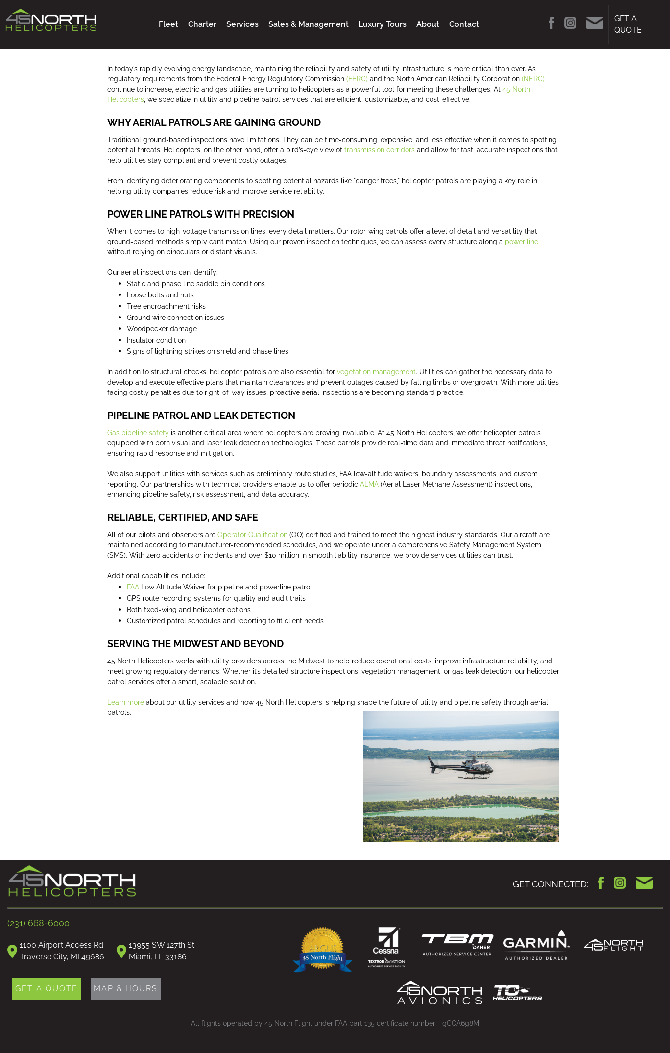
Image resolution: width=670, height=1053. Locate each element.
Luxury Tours (383, 24)
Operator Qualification (252, 535)
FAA (133, 587)
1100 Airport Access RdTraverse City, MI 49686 (62, 950)
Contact (464, 24)
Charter (202, 24)
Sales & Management (308, 24)
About (427, 24)
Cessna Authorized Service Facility (386, 948)
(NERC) (533, 79)
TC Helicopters (517, 993)
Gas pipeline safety (138, 433)
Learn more (125, 702)
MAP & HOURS (126, 988)
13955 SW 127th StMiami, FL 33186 (161, 950)
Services (242, 24)
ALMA (369, 484)
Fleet (168, 24)
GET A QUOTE (628, 24)
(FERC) (357, 79)
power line (521, 241)
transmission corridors (378, 150)
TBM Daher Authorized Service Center (457, 945)
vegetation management (376, 372)
